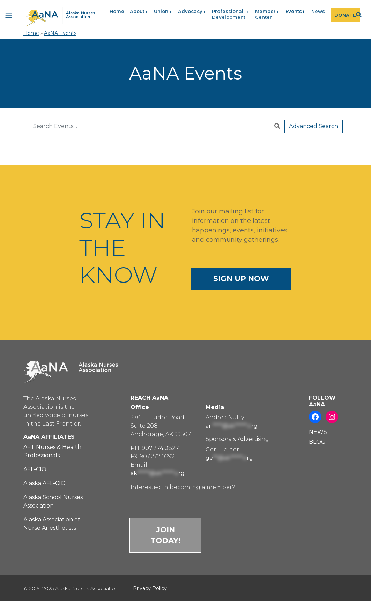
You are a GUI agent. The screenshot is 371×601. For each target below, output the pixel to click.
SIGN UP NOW (241, 278)
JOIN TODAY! (165, 535)
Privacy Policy (150, 588)
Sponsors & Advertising (237, 439)
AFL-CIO (34, 469)
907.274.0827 (160, 448)
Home (31, 33)
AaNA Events (60, 33)
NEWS (318, 432)
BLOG (317, 441)
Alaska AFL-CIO (44, 483)
